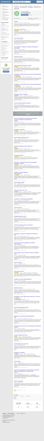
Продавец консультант (4, 30)
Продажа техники (4, 36)
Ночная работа (3, 53)
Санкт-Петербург (4, 59)
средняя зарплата (18, 404)
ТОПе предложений (29, 404)
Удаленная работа (4, 52)
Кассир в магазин (4, 33)
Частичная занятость (4, 51)
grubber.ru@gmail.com (6, 422)
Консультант (3, 27)
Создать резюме (25, 14)
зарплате (32, 19)
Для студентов (3, 54)
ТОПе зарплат (38, 404)
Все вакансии (22, 413)
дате (29, 19)
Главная (18, 413)
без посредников (5, 19)
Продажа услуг (3, 32)
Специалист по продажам (5, 34)
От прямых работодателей (5, 43)
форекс (15, 398)
